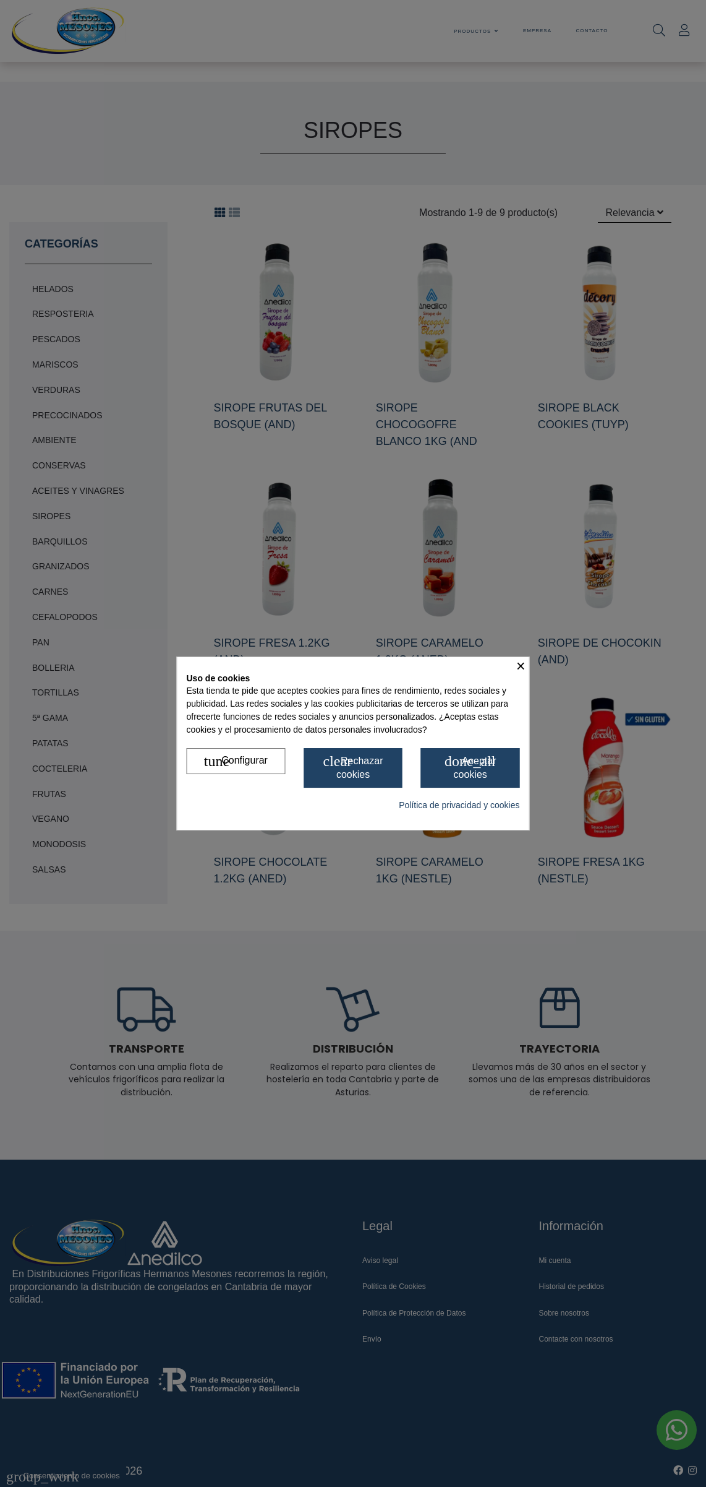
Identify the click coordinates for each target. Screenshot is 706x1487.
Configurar (236, 762)
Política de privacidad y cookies (459, 805)
